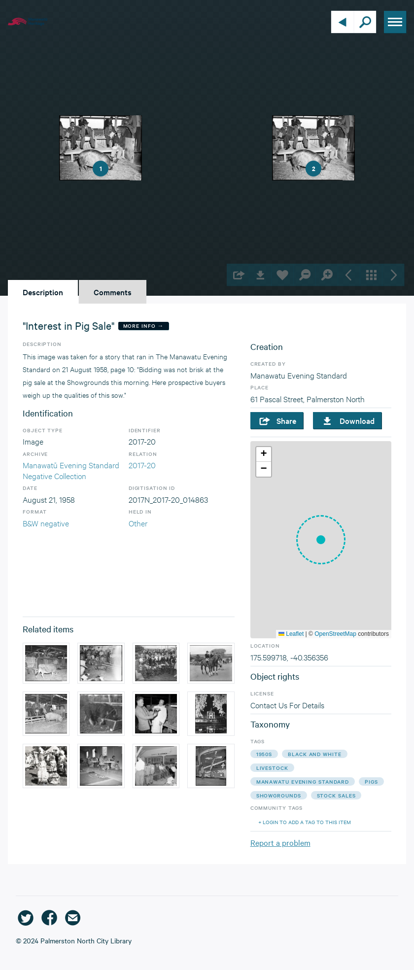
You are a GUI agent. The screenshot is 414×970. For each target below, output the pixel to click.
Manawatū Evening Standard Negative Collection (71, 470)
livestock (272, 767)
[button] (320, 539)
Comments (113, 291)
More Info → (143, 325)
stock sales (336, 795)
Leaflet (291, 633)
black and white (315, 754)
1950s (264, 754)
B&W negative (46, 523)
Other (138, 523)
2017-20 (142, 464)
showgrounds (278, 795)
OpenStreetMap (335, 633)
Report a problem (280, 842)
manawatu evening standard (302, 781)
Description (43, 291)
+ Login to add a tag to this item (304, 822)
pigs (371, 781)
